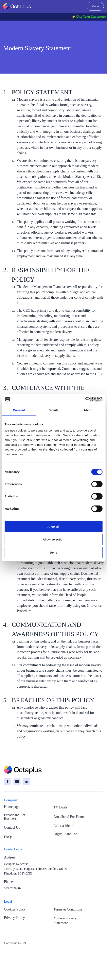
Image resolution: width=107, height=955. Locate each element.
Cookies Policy (15, 909)
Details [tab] (54, 410)
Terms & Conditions (68, 909)
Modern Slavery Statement (65, 920)
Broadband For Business (14, 816)
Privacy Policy (14, 917)
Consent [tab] (19, 410)
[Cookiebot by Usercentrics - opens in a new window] (85, 399)
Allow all (53, 526)
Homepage (11, 806)
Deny (53, 552)
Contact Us (12, 827)
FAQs (8, 837)
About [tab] (88, 410)
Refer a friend (63, 825)
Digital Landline (65, 834)
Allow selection (53, 539)
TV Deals (60, 807)
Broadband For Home (69, 817)
